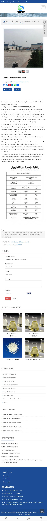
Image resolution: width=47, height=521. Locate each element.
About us (6, 476)
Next (41, 48)
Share (6, 518)
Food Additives (8, 395)
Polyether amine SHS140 (35, 360)
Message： (8, 279)
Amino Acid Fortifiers (9, 388)
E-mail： (7, 271)
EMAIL (17, 89)
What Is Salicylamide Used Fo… (12, 419)
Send (7, 298)
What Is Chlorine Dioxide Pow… (12, 414)
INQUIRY (7, 89)
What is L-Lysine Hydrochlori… (12, 423)
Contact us (6, 479)
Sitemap (27, 514)
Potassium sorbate (12, 360)
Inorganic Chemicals (9, 377)
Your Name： (9, 264)
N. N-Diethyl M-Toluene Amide (20, 242)
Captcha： (8, 290)
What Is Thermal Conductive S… (13, 431)
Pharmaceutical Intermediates (30, 21)
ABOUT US (7, 472)
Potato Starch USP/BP (15, 245)
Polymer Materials (8, 381)
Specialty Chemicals (9, 392)
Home (7, 21)
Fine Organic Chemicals (10, 385)
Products (15, 21)
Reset (14, 298)
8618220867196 (14, 453)
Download (6, 482)
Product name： (10, 256)
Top (41, 518)
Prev (5, 48)
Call (18, 518)
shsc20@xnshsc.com (12, 456)
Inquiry (29, 518)
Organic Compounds (9, 374)
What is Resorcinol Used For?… (12, 427)
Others (5, 402)
